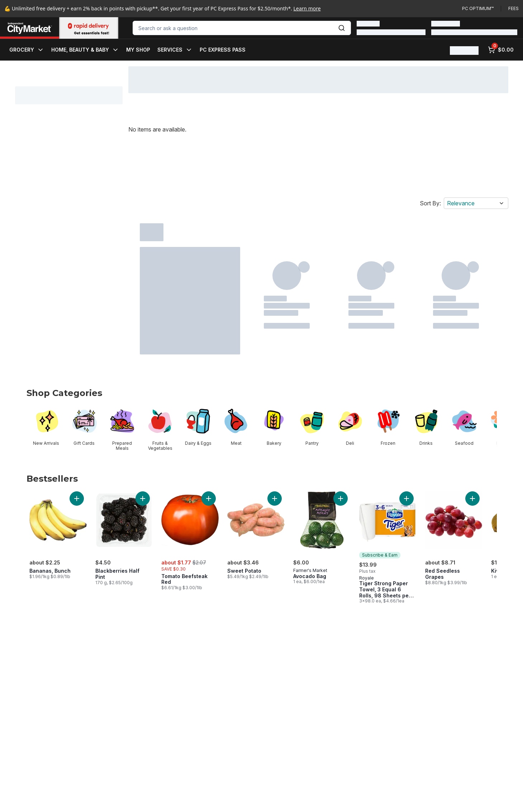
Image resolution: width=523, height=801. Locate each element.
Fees (513, 8)
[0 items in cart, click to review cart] (500, 50)
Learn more (307, 8)
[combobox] (242, 28)
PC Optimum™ (478, 8)
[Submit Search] (341, 28)
